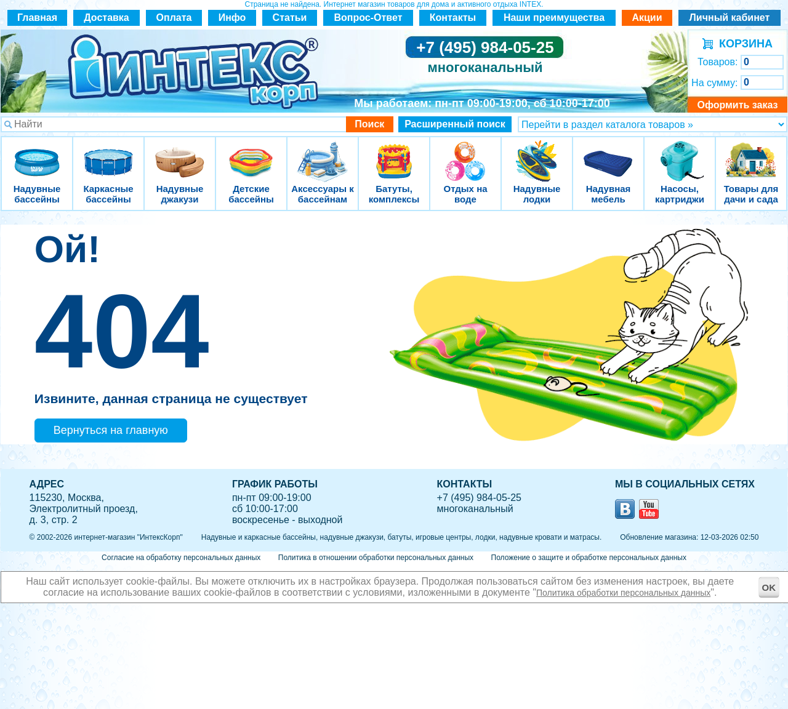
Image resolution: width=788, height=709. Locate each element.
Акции (647, 17)
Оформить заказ (737, 105)
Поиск (369, 124)
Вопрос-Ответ (368, 17)
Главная (37, 17)
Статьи (290, 17)
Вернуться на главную (111, 430)
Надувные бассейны (37, 153)
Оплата (174, 17)
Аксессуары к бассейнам (322, 153)
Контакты (453, 17)
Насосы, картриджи (680, 153)
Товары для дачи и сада (751, 153)
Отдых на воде (465, 153)
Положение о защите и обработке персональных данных (588, 557)
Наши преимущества (554, 17)
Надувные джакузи (180, 153)
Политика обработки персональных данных (623, 593)
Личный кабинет (730, 17)
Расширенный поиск (454, 124)
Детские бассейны (251, 153)
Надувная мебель (608, 153)
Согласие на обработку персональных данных (181, 557)
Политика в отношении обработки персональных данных (375, 557)
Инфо (232, 17)
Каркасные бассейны (108, 153)
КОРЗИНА (743, 44)
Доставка (106, 17)
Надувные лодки (537, 153)
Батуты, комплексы (394, 153)
